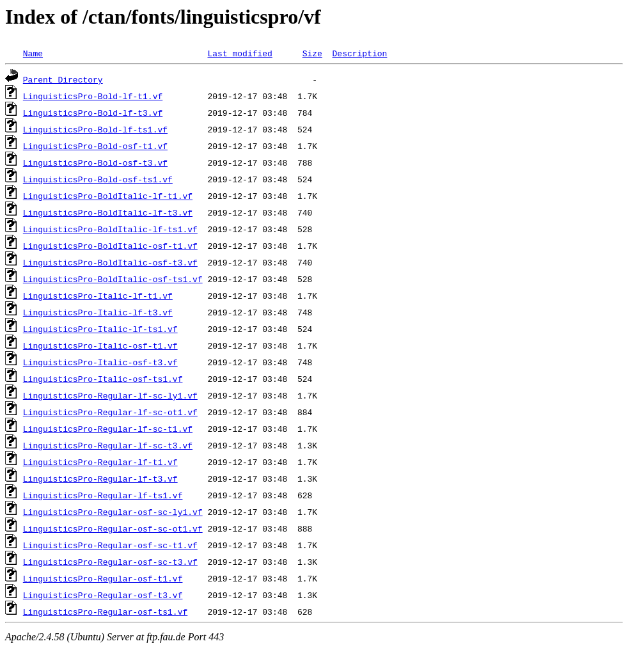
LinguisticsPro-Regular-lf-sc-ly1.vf (110, 395)
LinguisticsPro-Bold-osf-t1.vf (95, 146)
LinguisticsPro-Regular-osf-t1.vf (103, 578)
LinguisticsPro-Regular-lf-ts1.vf (103, 495)
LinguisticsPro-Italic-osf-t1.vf (100, 345)
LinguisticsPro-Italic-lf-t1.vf (98, 295)
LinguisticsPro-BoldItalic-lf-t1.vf (107, 196)
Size (312, 53)
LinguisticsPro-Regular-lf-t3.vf (100, 478)
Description (359, 53)
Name (33, 53)
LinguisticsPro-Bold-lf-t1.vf (92, 96)
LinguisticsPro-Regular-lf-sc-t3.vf (107, 445)
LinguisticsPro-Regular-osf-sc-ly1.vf (113, 512)
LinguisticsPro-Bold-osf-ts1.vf (98, 179)
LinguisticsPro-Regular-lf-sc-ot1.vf (110, 412)
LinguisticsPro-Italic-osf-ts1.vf (103, 378)
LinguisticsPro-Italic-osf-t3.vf (100, 362)
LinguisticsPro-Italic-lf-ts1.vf (100, 329)
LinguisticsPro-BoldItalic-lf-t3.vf (107, 212)
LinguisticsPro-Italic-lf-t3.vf (98, 312)
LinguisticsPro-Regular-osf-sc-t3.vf (110, 561)
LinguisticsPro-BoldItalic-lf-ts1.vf (110, 229)
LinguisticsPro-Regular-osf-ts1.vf (105, 611)
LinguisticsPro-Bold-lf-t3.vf (92, 112)
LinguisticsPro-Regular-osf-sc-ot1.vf (113, 528)
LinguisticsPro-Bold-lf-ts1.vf (95, 129)
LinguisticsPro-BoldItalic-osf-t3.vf (110, 262)
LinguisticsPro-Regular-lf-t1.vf (100, 462)
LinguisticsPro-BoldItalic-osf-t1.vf (110, 245)
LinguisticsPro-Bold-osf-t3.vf (95, 162)
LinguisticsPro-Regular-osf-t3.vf (103, 595)
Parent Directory (63, 79)
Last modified (239, 53)
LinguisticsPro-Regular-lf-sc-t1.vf (107, 428)
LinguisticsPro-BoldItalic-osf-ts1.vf (113, 279)
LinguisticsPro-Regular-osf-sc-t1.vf (110, 545)
